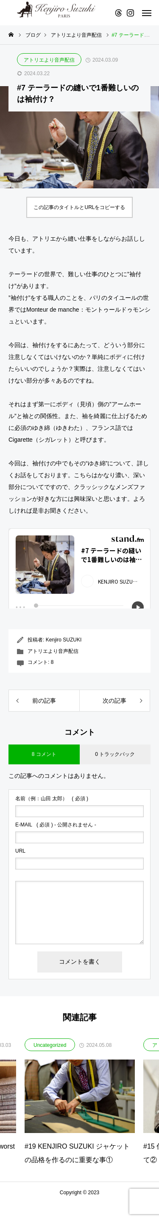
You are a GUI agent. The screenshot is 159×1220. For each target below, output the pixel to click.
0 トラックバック (115, 754)
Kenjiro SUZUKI (64, 640)
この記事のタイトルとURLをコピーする (79, 207)
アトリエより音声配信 (49, 60)
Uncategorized (49, 1045)
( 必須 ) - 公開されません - (55, 824)
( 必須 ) (51, 798)
